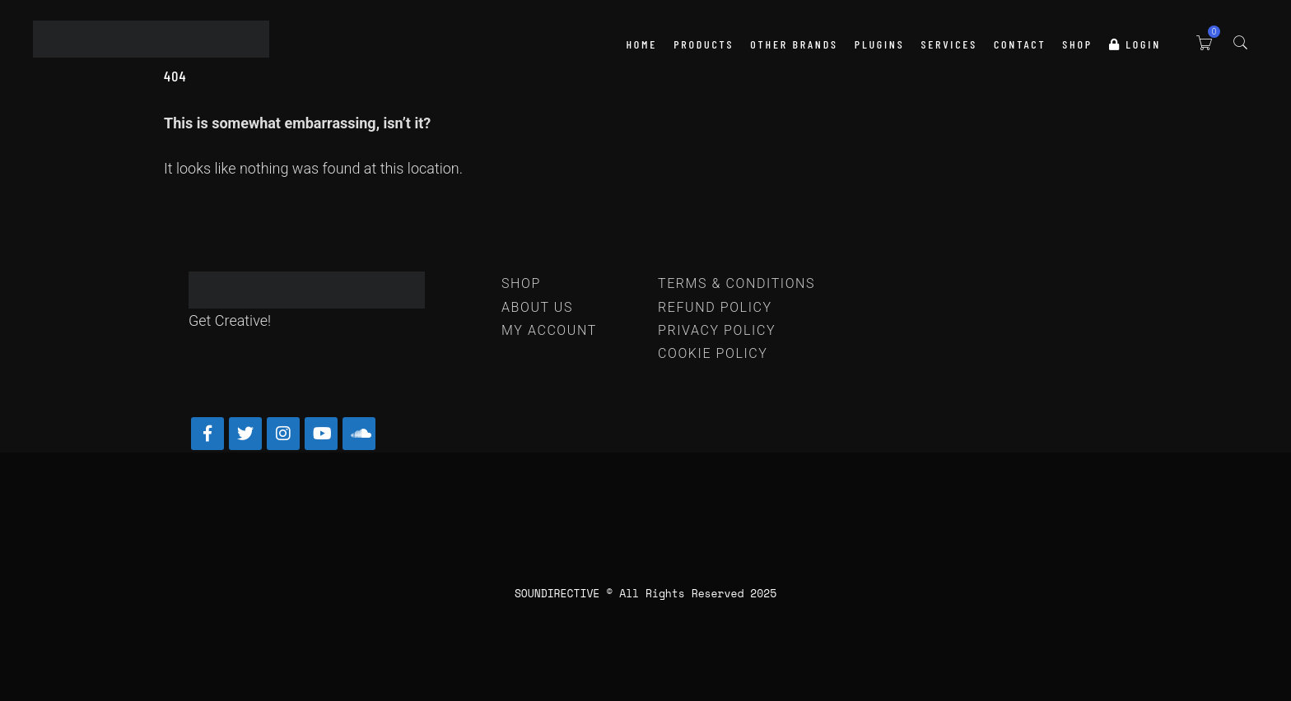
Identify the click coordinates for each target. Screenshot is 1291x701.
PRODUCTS (703, 44)
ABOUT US (537, 307)
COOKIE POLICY (713, 353)
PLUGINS (880, 44)
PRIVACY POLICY (717, 330)
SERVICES (948, 44)
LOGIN (1135, 44)
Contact (1020, 44)
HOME (641, 44)
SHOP (1077, 44)
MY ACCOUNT (549, 330)
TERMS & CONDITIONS (736, 283)
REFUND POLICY (715, 307)
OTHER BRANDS (793, 44)
